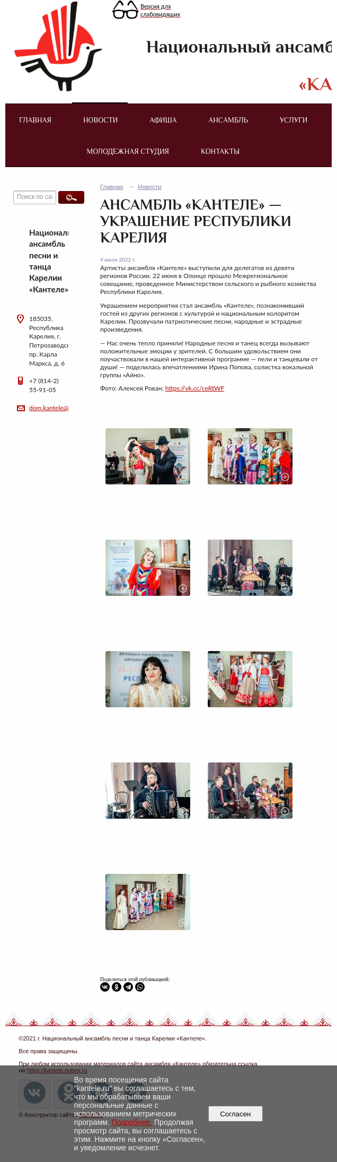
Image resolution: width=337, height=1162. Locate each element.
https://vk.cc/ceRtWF (195, 388)
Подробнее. (132, 1122)
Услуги (293, 120)
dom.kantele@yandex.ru (62, 408)
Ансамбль (227, 120)
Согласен (235, 1114)
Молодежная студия (128, 151)
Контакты (220, 151)
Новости (100, 120)
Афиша (162, 120)
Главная (35, 120)
